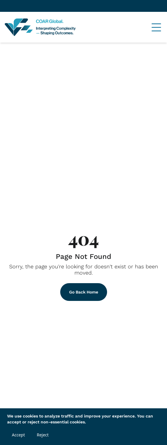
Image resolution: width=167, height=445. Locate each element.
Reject (43, 435)
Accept (18, 435)
